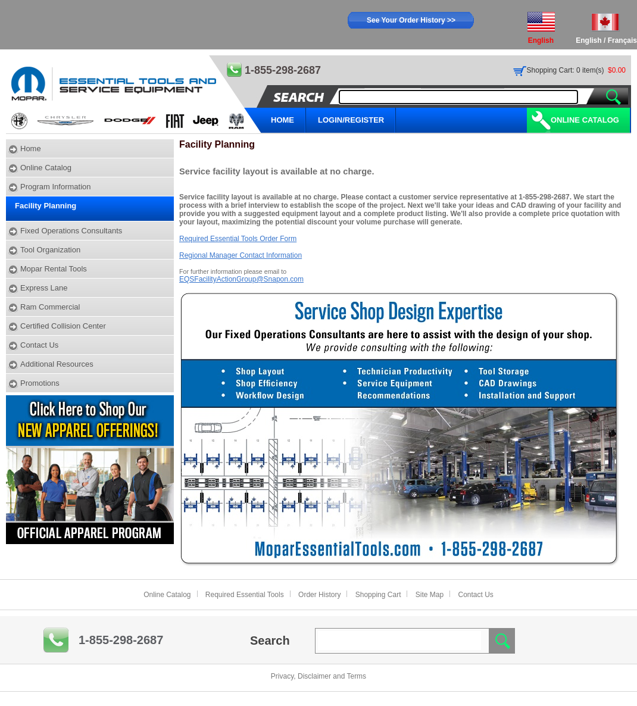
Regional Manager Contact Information (240, 255)
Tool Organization (50, 249)
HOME (282, 119)
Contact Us (39, 344)
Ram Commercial (50, 306)
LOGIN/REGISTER (351, 119)
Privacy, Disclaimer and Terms (318, 676)
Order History (319, 595)
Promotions (40, 383)
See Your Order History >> (411, 20)
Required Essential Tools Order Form (237, 239)
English (588, 40)
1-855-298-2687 (121, 639)
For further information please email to (232, 271)
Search (270, 640)
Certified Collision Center (63, 325)
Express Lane (44, 287)
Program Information (55, 186)
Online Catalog (585, 119)
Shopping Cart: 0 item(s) (565, 70)
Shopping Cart (378, 595)
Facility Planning (45, 205)
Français (622, 40)
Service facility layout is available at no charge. (276, 171)
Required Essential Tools (244, 595)
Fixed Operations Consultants (71, 230)
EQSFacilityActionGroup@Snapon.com (241, 279)
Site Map (430, 595)
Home (30, 148)
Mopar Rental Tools (53, 268)
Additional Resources (56, 364)
